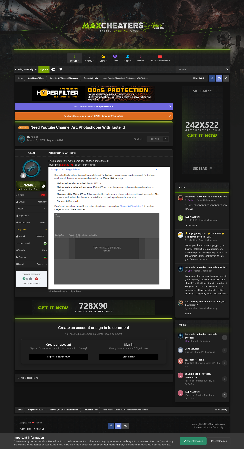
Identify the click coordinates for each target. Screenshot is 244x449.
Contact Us (39, 429)
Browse (74, 61)
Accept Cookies (193, 441)
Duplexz (189, 352)
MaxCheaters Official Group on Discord (93, 106)
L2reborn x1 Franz (194, 359)
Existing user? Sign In (26, 69)
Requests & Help (55, 140)
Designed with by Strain (30, 423)
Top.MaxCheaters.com (160, 61)
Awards (140, 61)
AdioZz (34, 137)
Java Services (192, 348)
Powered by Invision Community (208, 427)
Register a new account (58, 356)
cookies (37, 444)
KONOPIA (192, 220)
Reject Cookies (219, 441)
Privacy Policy (25, 429)
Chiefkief (189, 363)
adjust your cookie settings (110, 444)
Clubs (115, 61)
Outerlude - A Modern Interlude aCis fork (206, 196)
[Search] (191, 69)
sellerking (192, 240)
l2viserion (190, 380)
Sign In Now (129, 356)
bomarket (192, 308)
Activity (89, 61)
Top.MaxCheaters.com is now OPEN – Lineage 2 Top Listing (93, 116)
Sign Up (44, 69)
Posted (206, 200)
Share (138, 139)
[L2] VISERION (192, 216)
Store (102, 61)
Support (127, 61)
